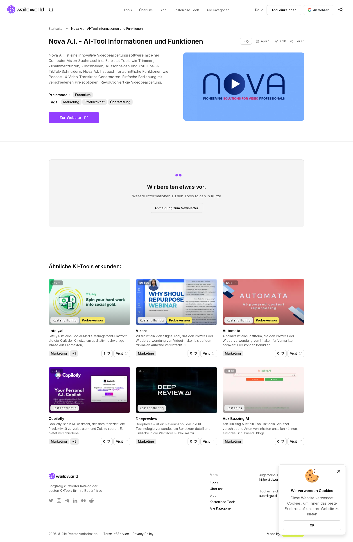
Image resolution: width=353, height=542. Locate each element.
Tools (214, 482)
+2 (74, 441)
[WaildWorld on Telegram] (67, 500)
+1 (74, 353)
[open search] (51, 10)
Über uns (216, 489)
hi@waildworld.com (273, 479)
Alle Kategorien (221, 508)
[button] (318, 10)
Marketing (71, 102)
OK (312, 525)
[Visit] (121, 353)
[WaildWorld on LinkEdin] (75, 500)
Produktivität (95, 102)
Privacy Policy (143, 534)
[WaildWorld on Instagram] (59, 500)
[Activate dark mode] (341, 10)
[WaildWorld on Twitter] (51, 500)
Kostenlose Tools (222, 502)
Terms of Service (116, 534)
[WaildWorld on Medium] (83, 500)
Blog (213, 495)
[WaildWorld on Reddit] (91, 500)
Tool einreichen (283, 10)
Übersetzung (120, 102)
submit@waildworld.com (277, 496)
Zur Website (73, 117)
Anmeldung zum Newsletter (176, 208)
